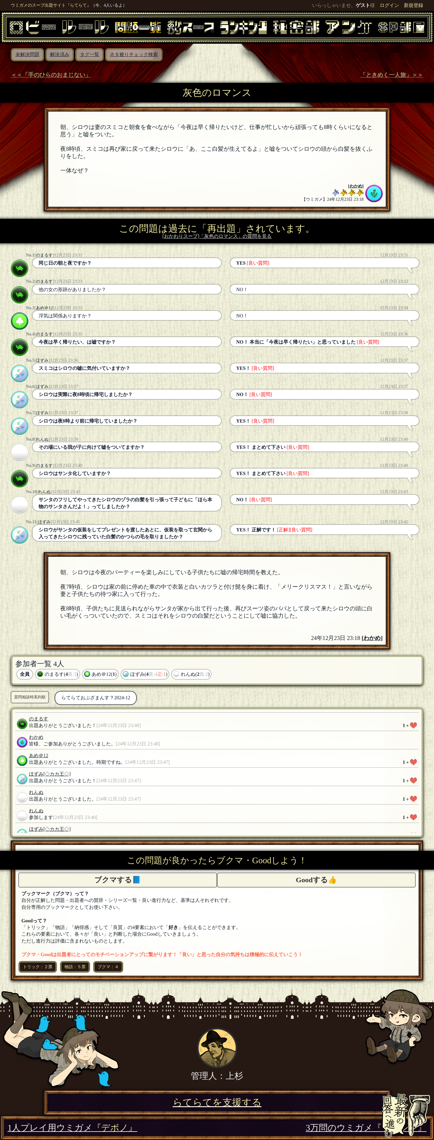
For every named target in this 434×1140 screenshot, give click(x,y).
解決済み (59, 54)
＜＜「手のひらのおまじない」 (51, 75)
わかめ (356, 186)
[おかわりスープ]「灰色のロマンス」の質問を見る (217, 236)
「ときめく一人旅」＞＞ (391, 75)
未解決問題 (27, 54)
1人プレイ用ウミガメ (72, 1127)
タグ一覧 (89, 54)
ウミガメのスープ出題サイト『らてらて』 (51, 5)
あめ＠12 (44, 307)
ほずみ (42, 360)
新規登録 (413, 5)
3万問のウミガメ (366, 1127)
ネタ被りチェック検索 (134, 54)
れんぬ (42, 439)
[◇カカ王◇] (57, 773)
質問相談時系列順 (30, 697)
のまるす (44, 255)
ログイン (389, 5)
